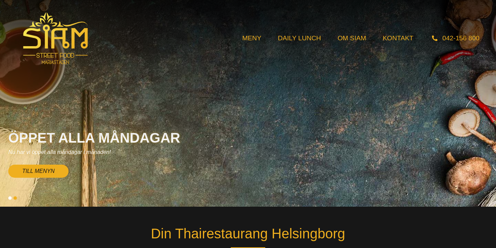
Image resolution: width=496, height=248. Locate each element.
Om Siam (352, 38)
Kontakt (398, 38)
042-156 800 (460, 38)
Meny (251, 38)
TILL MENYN (38, 171)
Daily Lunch (299, 38)
